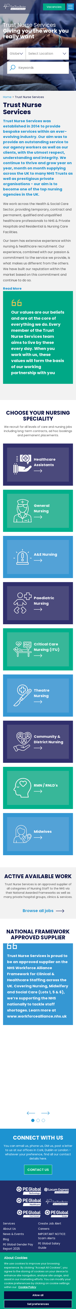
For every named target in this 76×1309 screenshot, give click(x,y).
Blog (6, 1239)
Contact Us (38, 1169)
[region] (38, 1280)
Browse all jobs (38, 910)
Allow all (37, 1295)
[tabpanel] (38, 992)
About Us (9, 1229)
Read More (12, 288)
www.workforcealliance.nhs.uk (37, 1016)
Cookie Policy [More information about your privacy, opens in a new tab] (27, 1287)
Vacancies (54, 7)
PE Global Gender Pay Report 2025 (18, 1246)
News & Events (13, 1234)
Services (9, 1223)
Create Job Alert (49, 1223)
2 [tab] (38, 1120)
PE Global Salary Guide (49, 1245)
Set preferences (38, 1304)
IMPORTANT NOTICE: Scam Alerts (52, 1236)
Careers (43, 1229)
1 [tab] (32, 1120)
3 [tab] (43, 1120)
